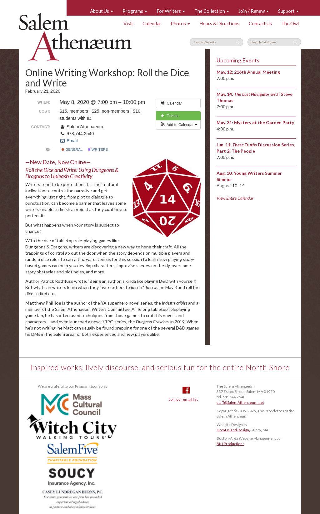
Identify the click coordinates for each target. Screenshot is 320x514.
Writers (98, 149)
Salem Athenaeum (75, 37)
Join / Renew (253, 11)
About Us (101, 11)
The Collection (211, 11)
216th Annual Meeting (257, 72)
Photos (180, 23)
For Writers (171, 11)
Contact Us (260, 23)
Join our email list (183, 399)
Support (288, 11)
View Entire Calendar (235, 198)
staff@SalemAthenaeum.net (240, 402)
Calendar (151, 23)
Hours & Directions (219, 23)
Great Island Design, (233, 430)
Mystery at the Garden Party (264, 122)
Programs (134, 11)
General (72, 149)
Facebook (186, 390)
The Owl (290, 23)
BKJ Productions (230, 443)
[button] (178, 124)
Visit (128, 23)
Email (69, 140)
